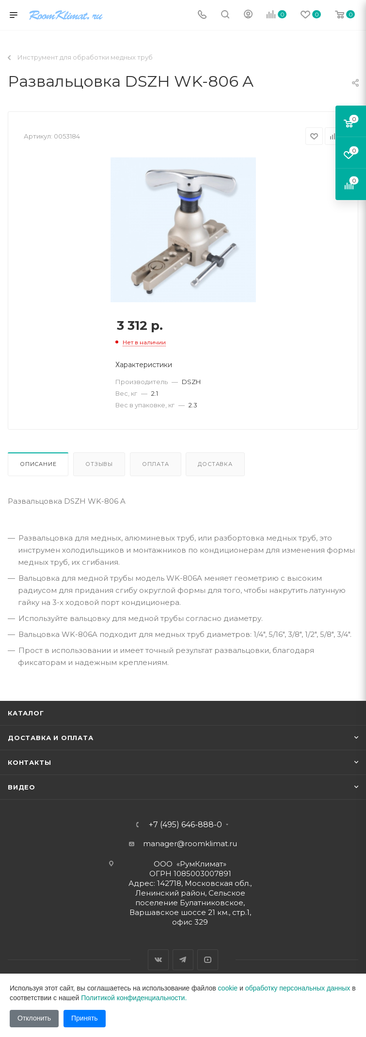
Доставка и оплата (51, 738)
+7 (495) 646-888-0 (185, 825)
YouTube (207, 959)
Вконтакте (158, 959)
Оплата (155, 464)
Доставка (215, 464)
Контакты (29, 762)
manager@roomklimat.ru (190, 843)
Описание (38, 464)
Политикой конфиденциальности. (134, 998)
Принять (84, 1018)
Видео (21, 787)
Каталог (26, 713)
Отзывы (99, 464)
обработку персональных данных (297, 988)
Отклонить (34, 1018)
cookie (228, 988)
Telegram (183, 959)
